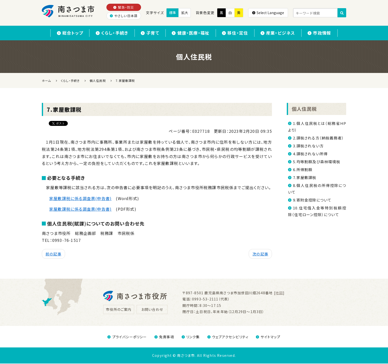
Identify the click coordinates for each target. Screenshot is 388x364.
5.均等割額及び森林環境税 (316, 161)
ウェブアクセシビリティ (227, 337)
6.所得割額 (302, 169)
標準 (172, 12)
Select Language (268, 12)
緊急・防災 (123, 7)
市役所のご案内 (118, 309)
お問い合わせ (152, 309)
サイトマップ (268, 337)
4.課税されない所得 (310, 154)
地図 (279, 293)
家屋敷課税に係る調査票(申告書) (80, 199)
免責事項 (164, 337)
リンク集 (191, 337)
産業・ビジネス (283, 33)
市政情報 (327, 33)
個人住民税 (304, 109)
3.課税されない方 (308, 146)
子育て (147, 33)
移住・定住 (237, 33)
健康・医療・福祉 (190, 33)
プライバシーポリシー (127, 337)
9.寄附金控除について (312, 200)
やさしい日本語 (124, 15)
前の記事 (53, 254)
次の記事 (260, 254)
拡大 (184, 12)
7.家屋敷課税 (304, 177)
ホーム (46, 81)
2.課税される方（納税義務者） (318, 138)
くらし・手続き (107, 33)
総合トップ (62, 33)
